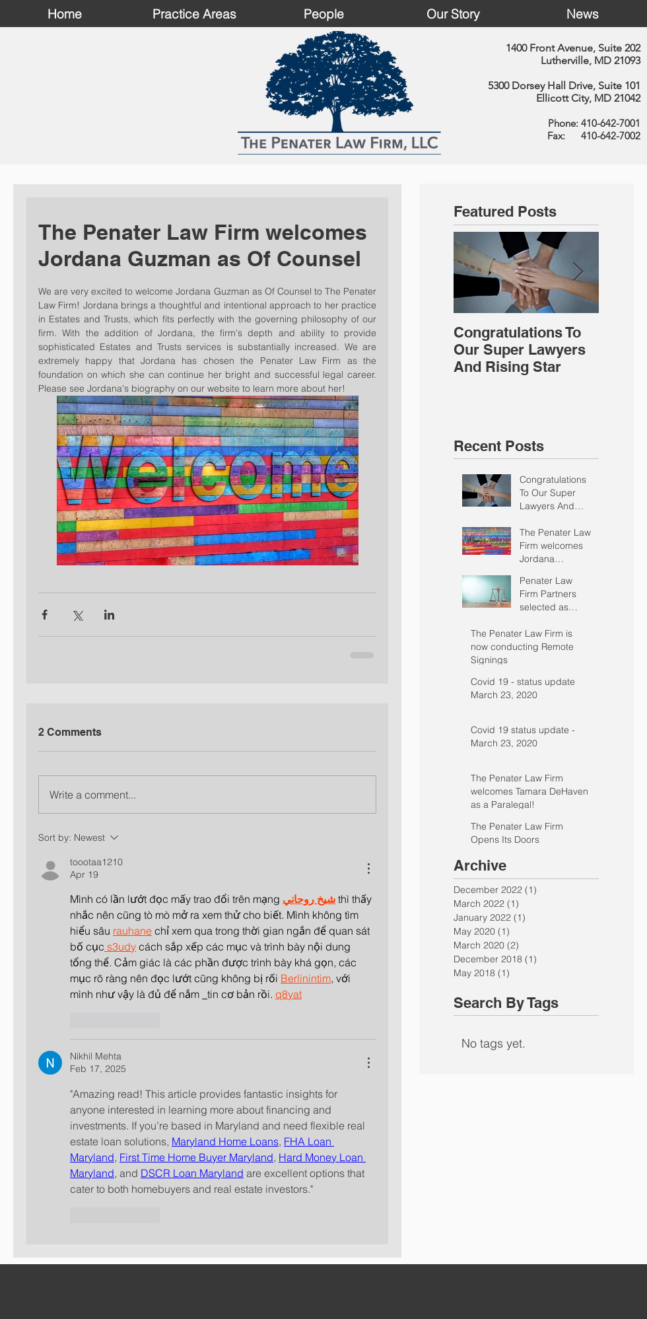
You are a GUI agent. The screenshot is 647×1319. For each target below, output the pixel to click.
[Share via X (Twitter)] (77, 614)
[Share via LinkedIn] (109, 614)
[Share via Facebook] (44, 614)
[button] (194, 13)
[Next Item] (578, 272)
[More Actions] (368, 868)
